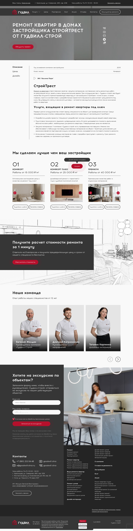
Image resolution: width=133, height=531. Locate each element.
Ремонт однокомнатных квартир (77, 464)
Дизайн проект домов (102, 450)
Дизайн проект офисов (102, 454)
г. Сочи (15, 478)
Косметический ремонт (74, 474)
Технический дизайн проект (104, 455)
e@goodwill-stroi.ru (26, 465)
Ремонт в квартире (41, 91)
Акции (74, 12)
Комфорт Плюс (72, 454)
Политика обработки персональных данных (106, 509)
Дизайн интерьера (74, 499)
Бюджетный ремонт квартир (104, 484)
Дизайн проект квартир (102, 452)
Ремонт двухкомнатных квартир (77, 466)
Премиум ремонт (72, 456)
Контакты (93, 12)
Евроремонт (71, 477)
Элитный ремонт (72, 489)
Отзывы (83, 12)
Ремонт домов (72, 483)
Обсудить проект (23, 47)
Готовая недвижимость (103, 465)
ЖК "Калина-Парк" (45, 78)
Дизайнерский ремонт (74, 479)
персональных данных (42, 419)
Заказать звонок (114, 3)
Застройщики (100, 470)
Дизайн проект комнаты (102, 495)
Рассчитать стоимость (25, 262)
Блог (66, 12)
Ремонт (70, 450)
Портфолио (56, 12)
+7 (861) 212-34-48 (25, 461)
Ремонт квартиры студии (103, 482)
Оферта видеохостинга (100, 511)
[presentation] (110, 359)
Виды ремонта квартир (75, 472)
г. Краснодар (17, 473)
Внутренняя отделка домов (76, 495)
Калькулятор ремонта (110, 12)
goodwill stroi (49, 461)
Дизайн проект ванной (102, 493)
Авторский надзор (101, 457)
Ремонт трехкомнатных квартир (77, 468)
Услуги (34, 12)
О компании (99, 461)
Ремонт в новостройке (74, 462)
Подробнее (59, 527)
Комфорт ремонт (72, 452)
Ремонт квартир (73, 460)
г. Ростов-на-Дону (19, 476)
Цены (46, 12)
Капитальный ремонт (74, 476)
